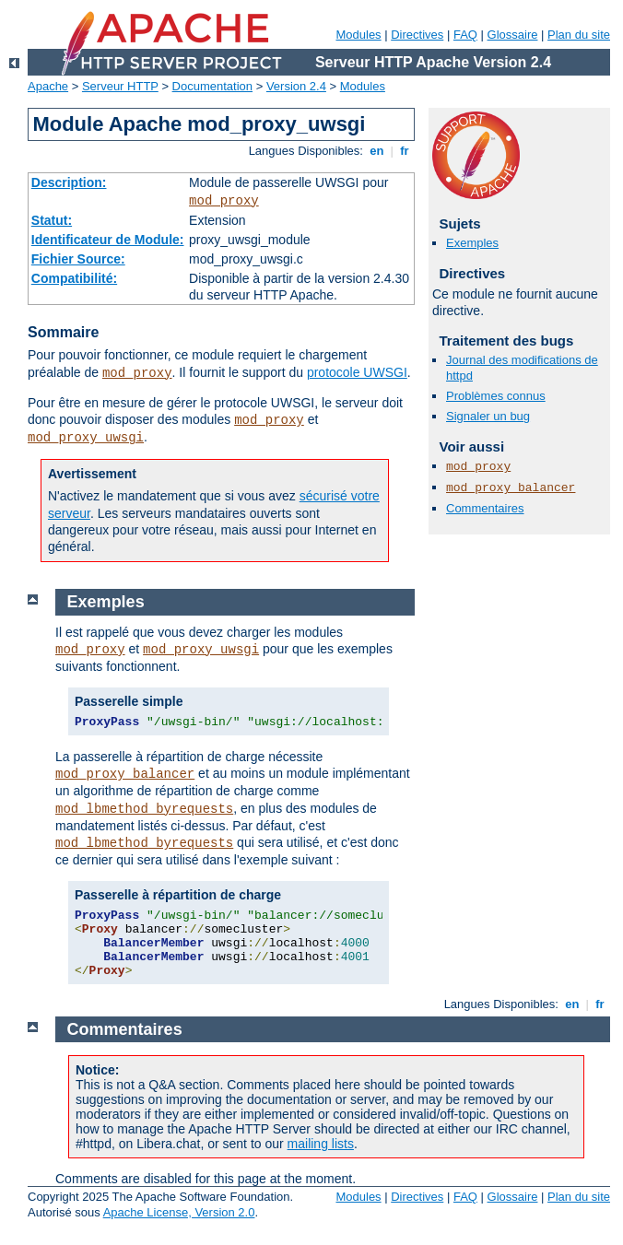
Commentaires (485, 508)
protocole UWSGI (357, 372)
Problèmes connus (496, 396)
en (377, 151)
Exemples (472, 243)
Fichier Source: (78, 259)
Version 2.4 (296, 86)
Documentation (212, 86)
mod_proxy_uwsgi (86, 437)
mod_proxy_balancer (510, 488)
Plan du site (578, 34)
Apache (48, 86)
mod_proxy (224, 201)
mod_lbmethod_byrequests (144, 809)
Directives (417, 34)
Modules (358, 34)
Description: (69, 182)
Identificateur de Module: (107, 239)
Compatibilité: (74, 278)
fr (405, 151)
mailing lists (321, 1143)
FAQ (465, 34)
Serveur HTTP (120, 86)
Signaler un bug (488, 416)
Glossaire (513, 34)
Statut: (51, 220)
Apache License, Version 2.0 (179, 1212)
